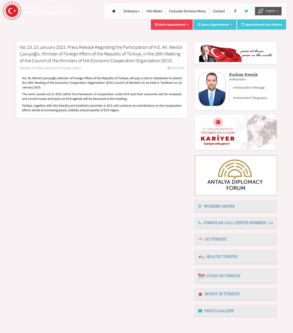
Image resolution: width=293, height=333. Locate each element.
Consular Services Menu (187, 11)
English (268, 11)
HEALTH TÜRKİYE (221, 256)
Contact (219, 11)
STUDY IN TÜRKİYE (223, 275)
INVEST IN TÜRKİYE (219, 293)
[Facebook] (235, 11)
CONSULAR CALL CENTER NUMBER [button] (235, 222)
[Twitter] (246, 11)
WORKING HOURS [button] (216, 206)
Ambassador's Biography (250, 98)
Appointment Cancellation (261, 24)
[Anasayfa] (114, 11)
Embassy (132, 11)
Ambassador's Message (249, 87)
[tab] (236, 206)
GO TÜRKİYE (216, 239)
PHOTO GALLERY (216, 310)
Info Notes (154, 11)
